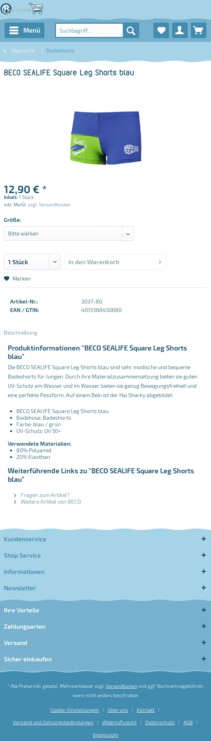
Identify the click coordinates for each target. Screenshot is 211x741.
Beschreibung (20, 332)
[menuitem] (24, 30)
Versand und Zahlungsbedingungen (53, 722)
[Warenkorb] (198, 30)
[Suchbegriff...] (97, 30)
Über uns (118, 710)
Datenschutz (160, 722)
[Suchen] (131, 30)
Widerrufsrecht (119, 722)
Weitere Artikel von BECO (47, 501)
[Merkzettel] (161, 30)
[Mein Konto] (180, 30)
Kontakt (146, 710)
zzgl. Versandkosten (49, 204)
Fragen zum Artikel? (42, 495)
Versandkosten (121, 686)
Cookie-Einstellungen (75, 710)
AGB (188, 722)
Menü (24, 29)
